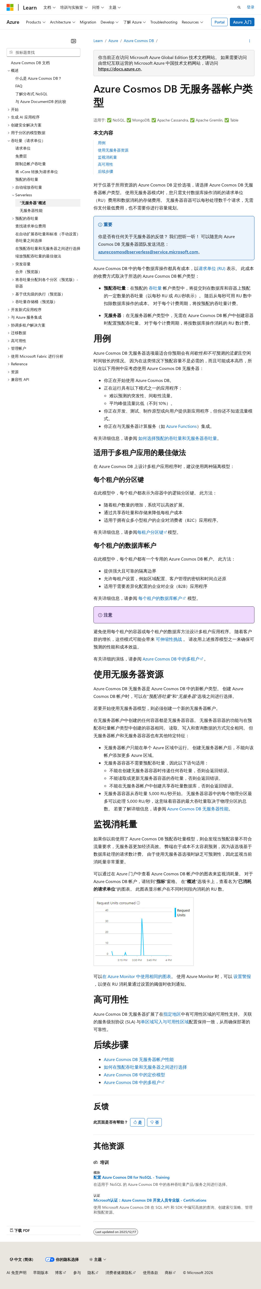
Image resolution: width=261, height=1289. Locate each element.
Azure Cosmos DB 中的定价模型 (134, 1074)
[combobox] (43, 52)
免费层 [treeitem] (21, 156)
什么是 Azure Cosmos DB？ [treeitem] (38, 78)
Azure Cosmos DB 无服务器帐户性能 (139, 1059)
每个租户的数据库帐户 (160, 598)
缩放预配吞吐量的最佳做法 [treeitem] (38, 256)
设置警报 (242, 976)
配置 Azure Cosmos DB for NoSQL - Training (131, 1177)
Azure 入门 (242, 22)
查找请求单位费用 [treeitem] (30, 226)
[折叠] (73, 41)
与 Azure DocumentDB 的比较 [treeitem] (40, 101)
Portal (220, 22)
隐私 (91, 1272)
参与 (77, 1272)
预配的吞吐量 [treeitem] (26, 179)
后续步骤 (105, 171)
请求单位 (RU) (211, 268)
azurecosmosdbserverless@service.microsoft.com (148, 251)
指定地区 (172, 1014)
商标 (168, 1272)
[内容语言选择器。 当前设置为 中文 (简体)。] (22, 1259)
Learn (98, 40)
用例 (101, 142)
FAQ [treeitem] (18, 85)
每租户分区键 (150, 532)
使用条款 (150, 1272)
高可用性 (105, 164)
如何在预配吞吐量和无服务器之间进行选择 (145, 1067)
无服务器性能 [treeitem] (31, 210)
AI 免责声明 (17, 1272)
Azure (113, 40)
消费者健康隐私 (118, 1272)
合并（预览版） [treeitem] (28, 271)
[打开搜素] (239, 7)
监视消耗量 (107, 157)
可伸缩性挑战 (169, 639)
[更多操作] (249, 41)
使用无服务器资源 (113, 150)
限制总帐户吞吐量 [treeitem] (30, 163)
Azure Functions (181, 426)
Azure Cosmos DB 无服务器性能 (197, 808)
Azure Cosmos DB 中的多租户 (171, 659)
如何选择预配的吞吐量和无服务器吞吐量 (177, 438)
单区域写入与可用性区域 (165, 1021)
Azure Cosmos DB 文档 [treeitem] (30, 62)
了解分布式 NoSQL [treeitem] (31, 93)
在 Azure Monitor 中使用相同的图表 (136, 976)
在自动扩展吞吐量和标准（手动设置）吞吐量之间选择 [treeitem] (47, 237)
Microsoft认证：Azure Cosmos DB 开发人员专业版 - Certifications (149, 1200)
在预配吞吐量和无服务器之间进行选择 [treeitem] (47, 248)
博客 (59, 1272)
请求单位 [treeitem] (23, 148)
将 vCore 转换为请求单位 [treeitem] (36, 171)
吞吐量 (155, 288)
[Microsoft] (10, 7)
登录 (250, 7)
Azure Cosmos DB (139, 40)
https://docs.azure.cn (119, 69)
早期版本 (40, 1272)
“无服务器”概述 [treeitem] (33, 202)
